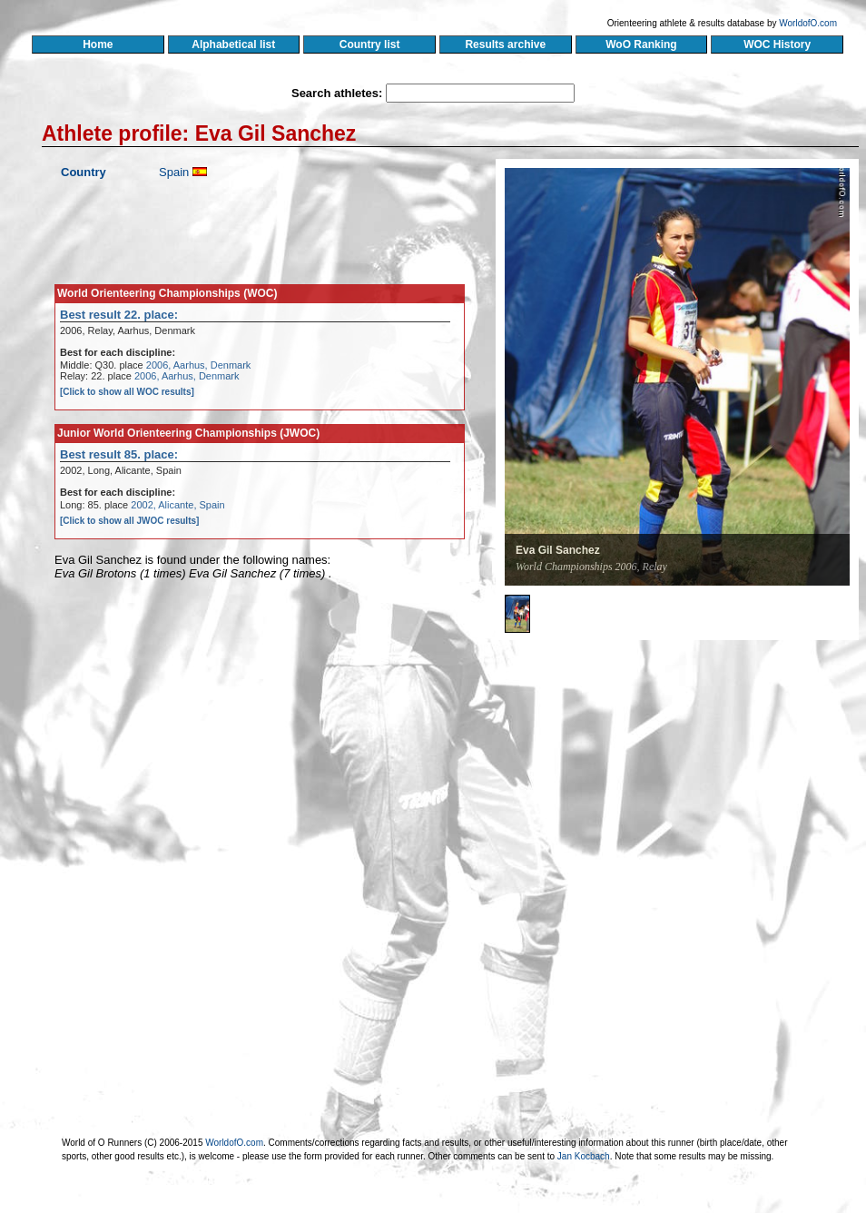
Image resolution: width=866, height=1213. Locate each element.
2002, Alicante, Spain (177, 504)
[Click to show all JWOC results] (129, 521)
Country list (369, 44)
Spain (174, 172)
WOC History (776, 44)
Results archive (505, 44)
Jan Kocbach (583, 1156)
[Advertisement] (624, 776)
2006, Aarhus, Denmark (198, 365)
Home (97, 44)
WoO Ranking (642, 44)
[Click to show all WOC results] (127, 392)
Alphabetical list (233, 44)
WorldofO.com (808, 23)
